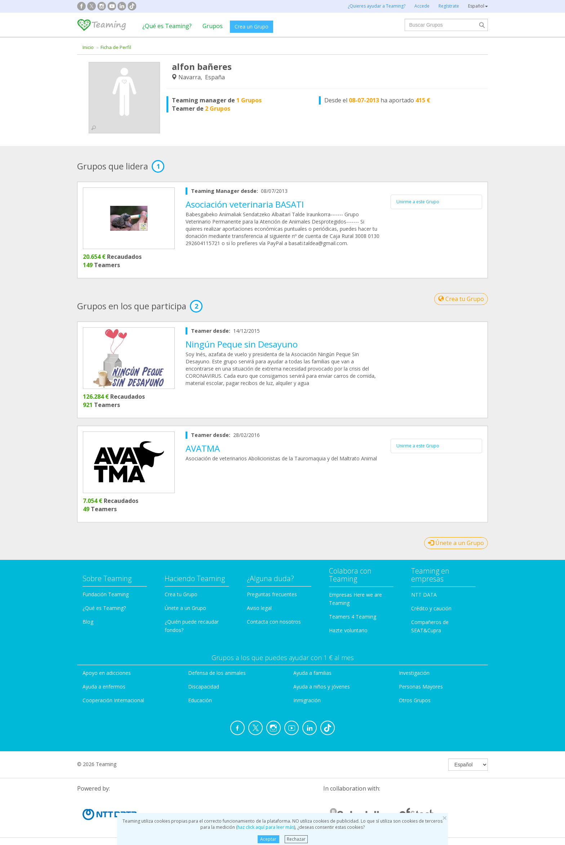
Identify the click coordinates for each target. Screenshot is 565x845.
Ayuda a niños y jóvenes (321, 686)
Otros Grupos (415, 700)
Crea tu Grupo (461, 299)
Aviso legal (259, 608)
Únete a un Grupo (456, 543)
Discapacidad (203, 686)
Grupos (213, 26)
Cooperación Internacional (113, 700)
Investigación (414, 672)
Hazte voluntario (348, 630)
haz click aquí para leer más (265, 827)
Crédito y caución (431, 608)
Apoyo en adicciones (107, 672)
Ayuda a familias (312, 672)
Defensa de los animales (217, 672)
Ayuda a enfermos (104, 686)
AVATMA (203, 448)
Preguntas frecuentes (272, 594)
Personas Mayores (421, 686)
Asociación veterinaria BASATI (245, 204)
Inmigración (307, 700)
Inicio (88, 47)
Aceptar (268, 839)
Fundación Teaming (106, 594)
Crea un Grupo (251, 26)
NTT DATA (424, 594)
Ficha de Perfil (116, 47)
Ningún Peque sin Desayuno (242, 344)
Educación (200, 700)
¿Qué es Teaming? (167, 26)
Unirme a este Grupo (417, 202)
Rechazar (296, 839)
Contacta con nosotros (274, 621)
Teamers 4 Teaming (352, 616)
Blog (88, 621)
